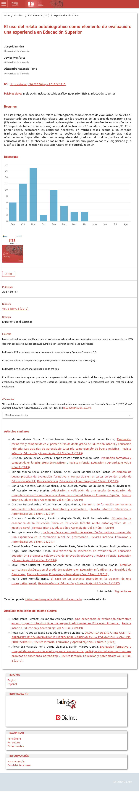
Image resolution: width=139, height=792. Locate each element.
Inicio (7, 15)
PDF (9, 274)
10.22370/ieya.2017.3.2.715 (77, 407)
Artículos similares (16, 431)
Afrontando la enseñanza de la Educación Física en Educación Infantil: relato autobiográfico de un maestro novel (71, 523)
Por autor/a (14, 742)
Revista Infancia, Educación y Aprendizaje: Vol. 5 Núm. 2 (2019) (78, 481)
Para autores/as (16, 761)
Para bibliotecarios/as (19, 765)
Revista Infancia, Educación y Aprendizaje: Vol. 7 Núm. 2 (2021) (74, 642)
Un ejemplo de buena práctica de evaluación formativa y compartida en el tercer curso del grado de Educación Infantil (71, 476)
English (12, 680)
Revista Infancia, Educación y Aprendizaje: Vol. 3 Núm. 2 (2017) (79, 583)
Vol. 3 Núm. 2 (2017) (38, 15)
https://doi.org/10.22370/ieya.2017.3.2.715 (38, 84)
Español (12, 684)
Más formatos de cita (16, 415)
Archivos (19, 15)
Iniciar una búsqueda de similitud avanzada (53, 599)
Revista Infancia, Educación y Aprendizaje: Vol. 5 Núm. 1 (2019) (73, 527)
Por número (14, 738)
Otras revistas (16, 746)
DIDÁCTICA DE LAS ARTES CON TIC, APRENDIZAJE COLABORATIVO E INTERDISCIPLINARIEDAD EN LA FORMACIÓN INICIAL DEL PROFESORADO (71, 637)
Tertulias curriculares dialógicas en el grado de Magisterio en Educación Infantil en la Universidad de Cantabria (71, 569)
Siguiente (121, 591)
